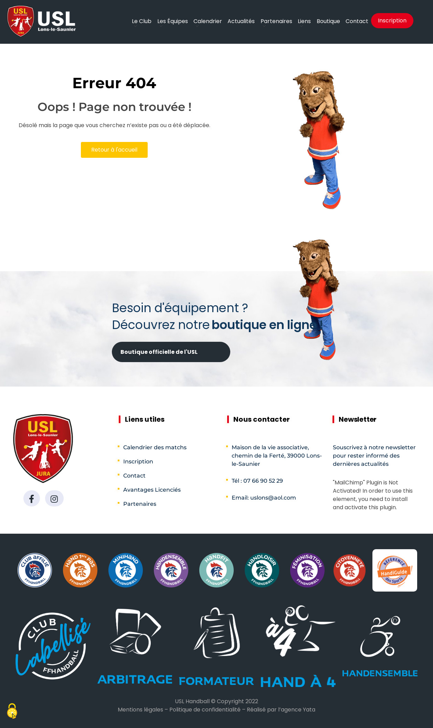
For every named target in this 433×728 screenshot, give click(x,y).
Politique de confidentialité (205, 710)
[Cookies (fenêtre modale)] (12, 712)
